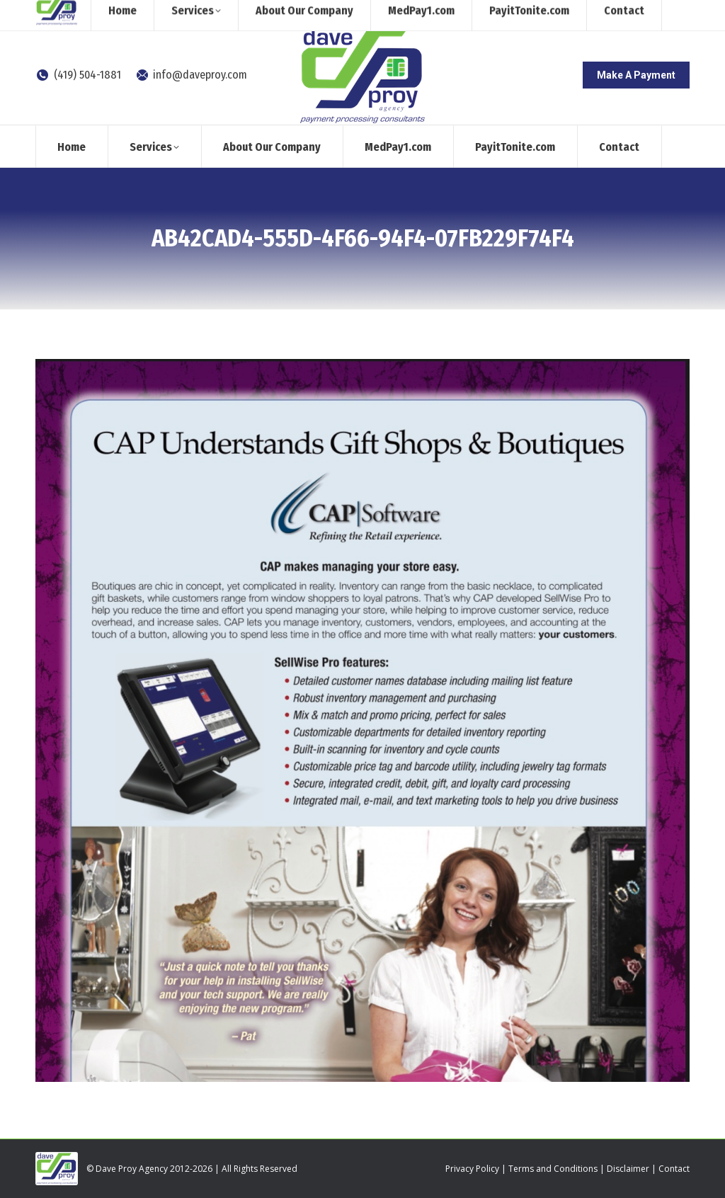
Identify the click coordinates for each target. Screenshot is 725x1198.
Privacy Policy (472, 1169)
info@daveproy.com (191, 74)
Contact (674, 1169)
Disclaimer (628, 1169)
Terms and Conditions (553, 1169)
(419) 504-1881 (78, 74)
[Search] (572, 12)
